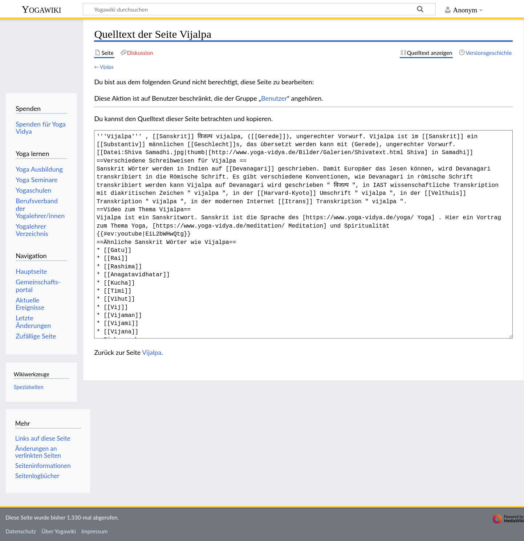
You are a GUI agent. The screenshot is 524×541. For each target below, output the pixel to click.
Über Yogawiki (58, 531)
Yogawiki (41, 9)
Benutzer (274, 98)
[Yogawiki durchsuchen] (259, 9)
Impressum (94, 531)
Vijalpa (107, 67)
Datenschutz (20, 531)
